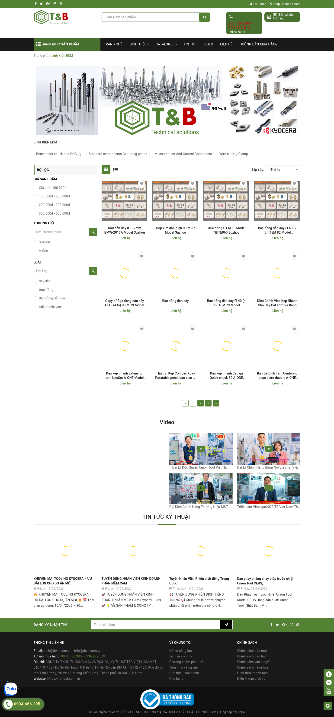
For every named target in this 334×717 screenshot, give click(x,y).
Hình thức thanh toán (253, 673)
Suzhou (44, 242)
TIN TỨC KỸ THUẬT (167, 517)
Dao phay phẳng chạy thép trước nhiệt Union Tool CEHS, (265, 581)
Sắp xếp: (257, 169)
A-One (43, 251)
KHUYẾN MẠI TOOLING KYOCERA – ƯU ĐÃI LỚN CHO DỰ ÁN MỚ (63, 581)
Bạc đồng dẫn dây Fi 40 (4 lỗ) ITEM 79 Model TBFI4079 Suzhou (226, 303)
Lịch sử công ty (180, 656)
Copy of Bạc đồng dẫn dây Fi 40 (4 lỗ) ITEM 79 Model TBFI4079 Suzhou (124, 303)
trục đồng (45, 290)
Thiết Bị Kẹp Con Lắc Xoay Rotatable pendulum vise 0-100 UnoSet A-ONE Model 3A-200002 (175, 375)
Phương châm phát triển (187, 662)
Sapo (241, 712)
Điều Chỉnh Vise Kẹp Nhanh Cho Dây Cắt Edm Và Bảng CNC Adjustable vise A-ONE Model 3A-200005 (277, 303)
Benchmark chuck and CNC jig (58, 154)
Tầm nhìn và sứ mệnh (185, 667)
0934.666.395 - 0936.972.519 (240, 25)
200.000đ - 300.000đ (54, 205)
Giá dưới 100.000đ (52, 188)
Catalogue (166, 44)
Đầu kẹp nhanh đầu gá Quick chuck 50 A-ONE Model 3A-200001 (226, 375)
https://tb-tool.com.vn (63, 678)
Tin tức (190, 44)
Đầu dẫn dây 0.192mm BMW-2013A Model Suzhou (124, 230)
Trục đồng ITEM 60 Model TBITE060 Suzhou (226, 230)
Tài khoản (258, 4)
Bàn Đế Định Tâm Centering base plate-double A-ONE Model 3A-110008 (277, 375)
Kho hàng (176, 678)
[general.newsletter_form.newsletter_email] (155, 624)
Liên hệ (226, 44)
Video (208, 44)
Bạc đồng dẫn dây (52, 298)
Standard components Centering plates (118, 154)
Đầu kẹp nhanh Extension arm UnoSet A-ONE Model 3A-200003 (125, 375)
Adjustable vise (50, 307)
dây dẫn (44, 281)
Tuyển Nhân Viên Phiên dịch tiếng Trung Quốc (199, 581)
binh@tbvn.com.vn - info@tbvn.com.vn (72, 651)
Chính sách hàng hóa (253, 667)
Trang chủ (113, 44)
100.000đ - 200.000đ (54, 196)
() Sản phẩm (283, 17)
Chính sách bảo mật (252, 651)
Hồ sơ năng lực (180, 651)
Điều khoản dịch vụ (251, 678)
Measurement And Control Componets (183, 154)
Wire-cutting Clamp (233, 154)
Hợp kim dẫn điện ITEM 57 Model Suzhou (175, 230)
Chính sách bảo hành (253, 656)
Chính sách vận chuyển (254, 662)
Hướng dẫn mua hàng (259, 44)
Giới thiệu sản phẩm (184, 673)
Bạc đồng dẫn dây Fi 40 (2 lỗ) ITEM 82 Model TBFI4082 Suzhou (277, 230)
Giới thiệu (139, 44)
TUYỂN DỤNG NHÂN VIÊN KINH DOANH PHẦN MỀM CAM (131, 581)
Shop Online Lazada (285, 4)
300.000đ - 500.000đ (54, 213)
